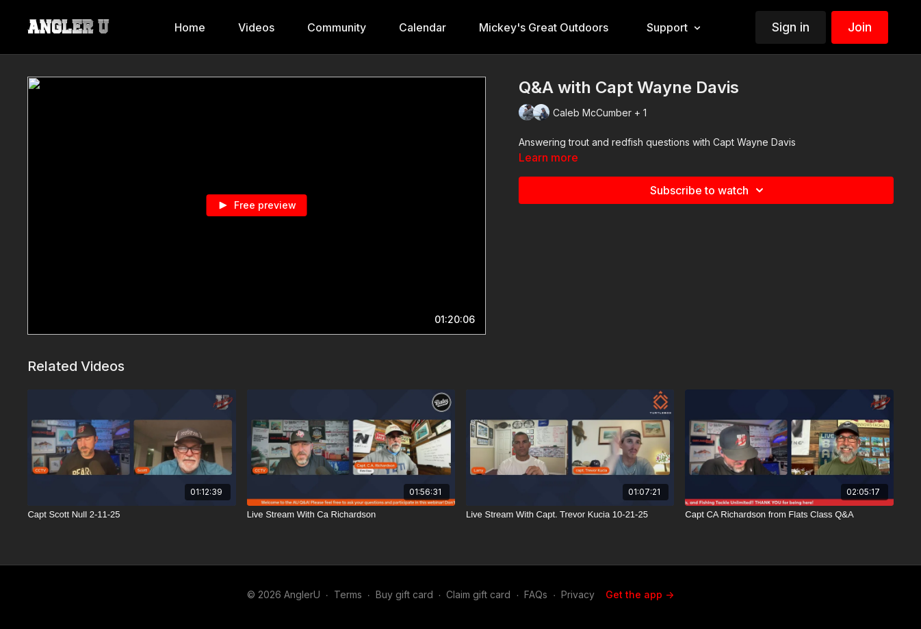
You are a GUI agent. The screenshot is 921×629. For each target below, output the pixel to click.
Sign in (790, 27)
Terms (348, 594)
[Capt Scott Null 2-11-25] (131, 515)
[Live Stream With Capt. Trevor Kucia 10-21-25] (570, 515)
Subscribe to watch (709, 190)
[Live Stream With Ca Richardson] (351, 515)
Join (860, 27)
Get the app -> (640, 594)
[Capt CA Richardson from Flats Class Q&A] (789, 515)
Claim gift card (478, 594)
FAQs (535, 594)
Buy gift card (404, 594)
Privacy (578, 594)
